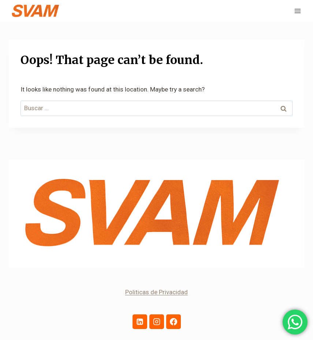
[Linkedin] (140, 321)
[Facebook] (173, 321)
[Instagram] (156, 321)
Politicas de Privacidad (156, 292)
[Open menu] (297, 10)
